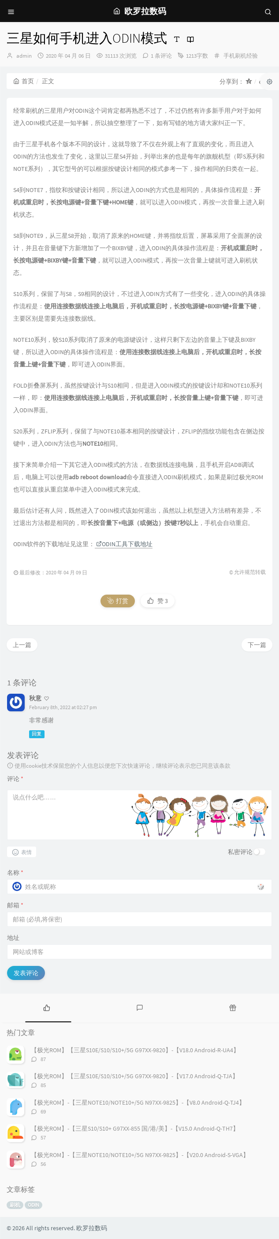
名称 (15, 873)
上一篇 (22, 645)
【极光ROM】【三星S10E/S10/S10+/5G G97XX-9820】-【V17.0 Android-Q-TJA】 (134, 1076)
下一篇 (257, 645)
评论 (15, 779)
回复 (36, 734)
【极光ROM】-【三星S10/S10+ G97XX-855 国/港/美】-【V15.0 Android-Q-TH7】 (135, 1128)
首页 (23, 81)
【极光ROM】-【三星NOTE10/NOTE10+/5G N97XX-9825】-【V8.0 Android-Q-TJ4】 (138, 1102)
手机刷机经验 (240, 55)
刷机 (15, 1205)
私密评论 (240, 852)
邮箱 (15, 905)
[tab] (46, 1007)
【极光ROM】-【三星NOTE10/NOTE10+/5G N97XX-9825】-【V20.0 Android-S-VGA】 (140, 1155)
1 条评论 (161, 55)
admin (24, 55)
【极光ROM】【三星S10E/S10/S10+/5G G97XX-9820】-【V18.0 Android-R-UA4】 (135, 1050)
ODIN (33, 1205)
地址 (13, 938)
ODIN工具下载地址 (124, 544)
